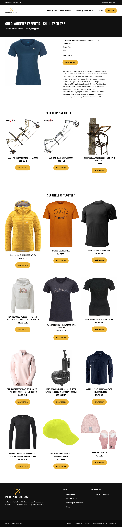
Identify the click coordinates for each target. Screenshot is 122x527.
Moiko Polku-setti (99, 452)
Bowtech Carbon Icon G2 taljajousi (23, 157)
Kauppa (111, 11)
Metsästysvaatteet (15, 29)
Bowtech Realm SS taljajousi (61, 157)
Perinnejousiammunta (86, 11)
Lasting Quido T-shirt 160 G (99, 250)
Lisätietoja (70, 62)
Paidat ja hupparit (32, 29)
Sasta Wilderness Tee (61, 250)
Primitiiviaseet (66, 11)
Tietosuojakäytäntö (99, 523)
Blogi (101, 11)
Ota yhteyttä (77, 523)
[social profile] (20, 3)
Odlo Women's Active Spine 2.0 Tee (99, 319)
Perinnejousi (51, 11)
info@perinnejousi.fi (108, 3)
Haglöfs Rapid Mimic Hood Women (23, 255)
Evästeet (87, 523)
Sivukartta (112, 523)
